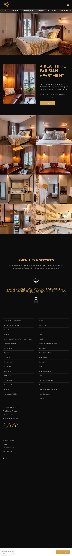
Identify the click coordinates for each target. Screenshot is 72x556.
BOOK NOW (47, 103)
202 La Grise (41, 11)
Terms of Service (8, 448)
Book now (63, 552)
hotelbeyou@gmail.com (10, 418)
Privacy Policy (7, 451)
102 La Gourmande (28, 11)
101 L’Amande (15, 11)
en (6, 458)
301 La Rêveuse (52, 11)
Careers (5, 444)
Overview (5, 11)
